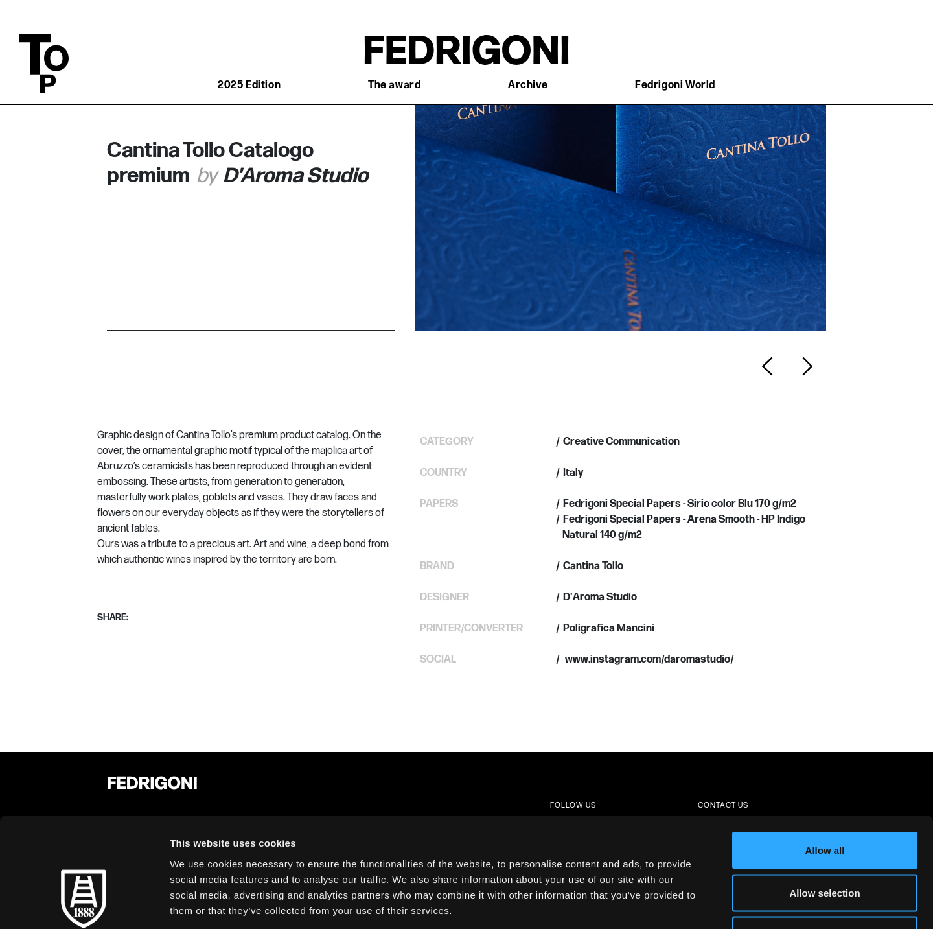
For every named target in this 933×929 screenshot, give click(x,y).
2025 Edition (249, 85)
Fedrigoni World (675, 85)
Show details (680, 903)
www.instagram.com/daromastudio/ (648, 659)
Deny (825, 843)
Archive (527, 85)
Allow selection (824, 801)
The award (394, 85)
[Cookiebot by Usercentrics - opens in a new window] (84, 903)
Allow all (825, 758)
